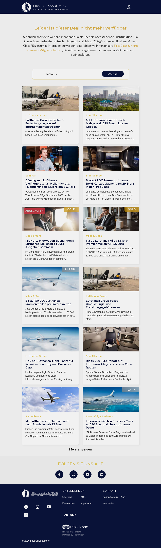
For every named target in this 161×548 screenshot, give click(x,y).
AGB (83, 497)
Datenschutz (69, 503)
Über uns (67, 497)
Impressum (86, 503)
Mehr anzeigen (80, 449)
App (123, 497)
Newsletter (108, 503)
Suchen (113, 73)
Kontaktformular (111, 497)
